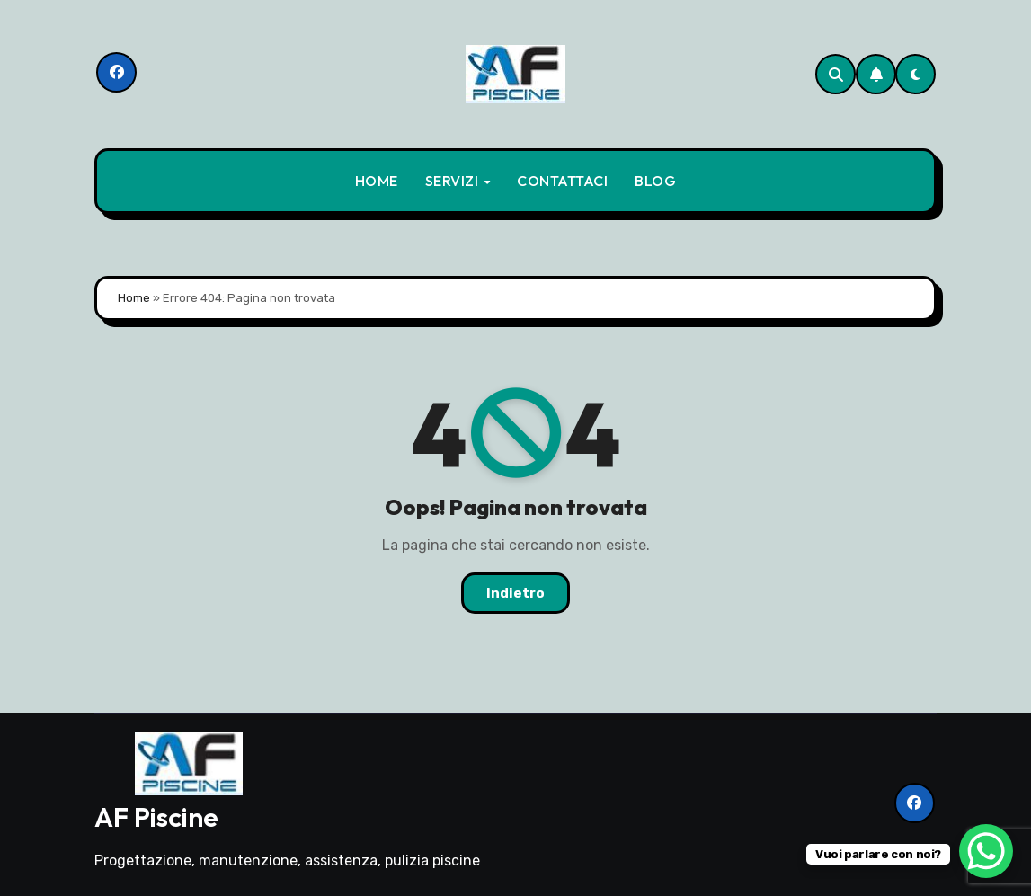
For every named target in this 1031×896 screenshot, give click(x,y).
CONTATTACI (562, 181)
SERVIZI (453, 181)
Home (134, 298)
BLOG (655, 181)
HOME (376, 181)
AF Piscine (156, 817)
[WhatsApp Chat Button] (986, 851)
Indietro (515, 593)
